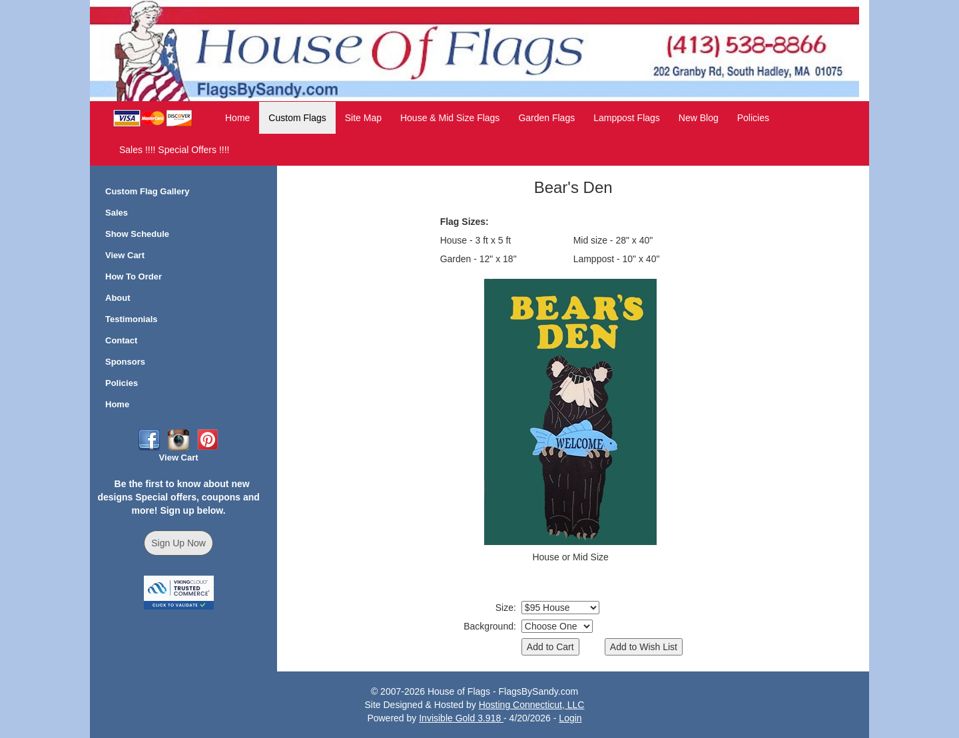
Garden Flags (546, 117)
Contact (121, 340)
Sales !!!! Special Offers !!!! (174, 149)
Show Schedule (137, 234)
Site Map (363, 117)
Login (570, 718)
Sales (116, 213)
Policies (753, 117)
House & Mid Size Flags (449, 117)
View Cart (125, 255)
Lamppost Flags (626, 117)
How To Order (133, 276)
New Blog (699, 117)
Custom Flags (297, 117)
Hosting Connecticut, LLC (532, 704)
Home (237, 117)
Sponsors (125, 362)
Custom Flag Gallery (147, 191)
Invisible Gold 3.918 (461, 718)
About (118, 298)
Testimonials (131, 319)
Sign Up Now (178, 543)
